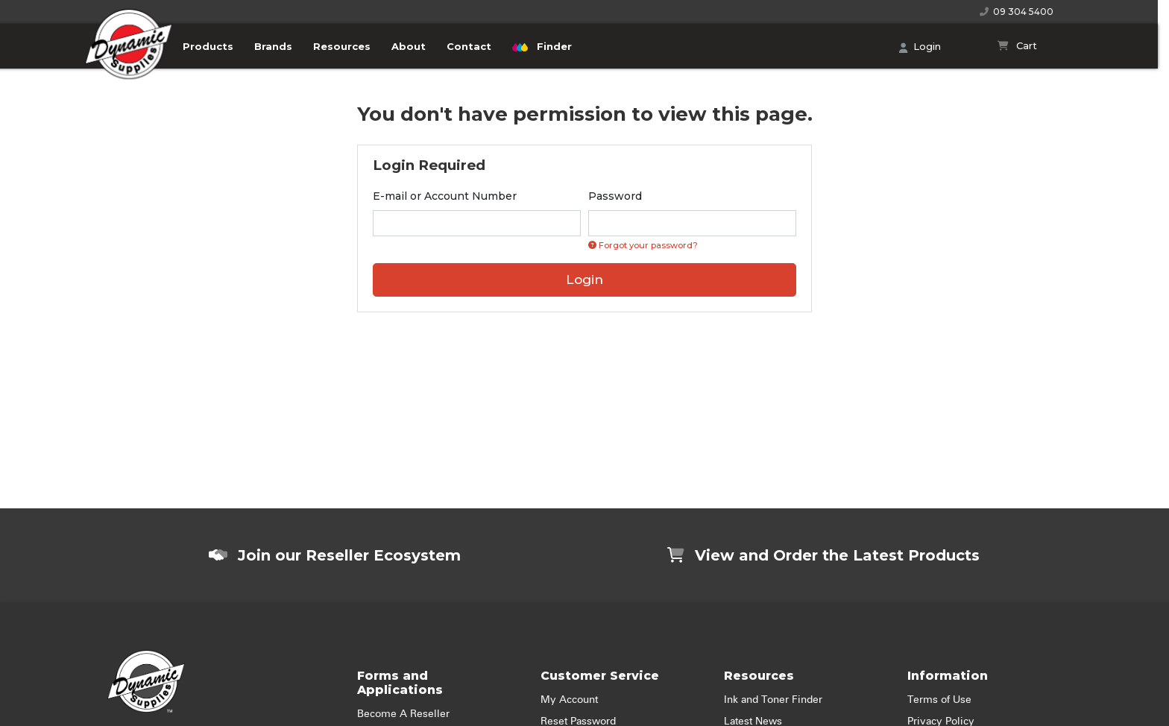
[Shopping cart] (1017, 46)
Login (920, 47)
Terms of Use (939, 700)
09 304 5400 (1016, 11)
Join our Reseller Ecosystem (335, 555)
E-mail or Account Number (445, 196)
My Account (569, 700)
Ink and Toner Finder (773, 700)
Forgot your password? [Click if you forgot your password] (643, 245)
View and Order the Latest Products (823, 555)
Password (615, 196)
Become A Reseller (403, 714)
